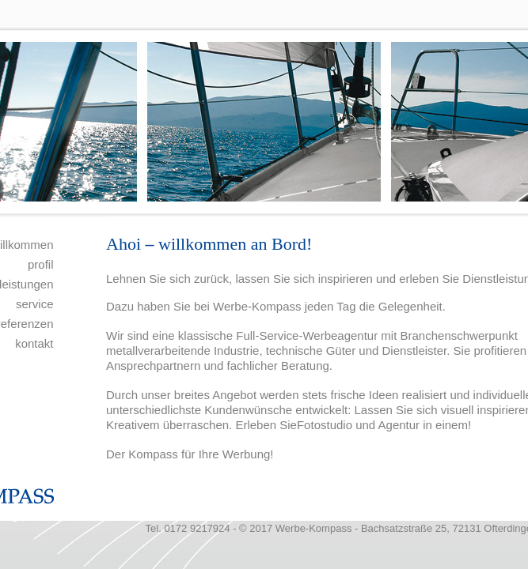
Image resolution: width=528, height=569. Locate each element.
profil (41, 264)
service (35, 304)
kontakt (34, 343)
